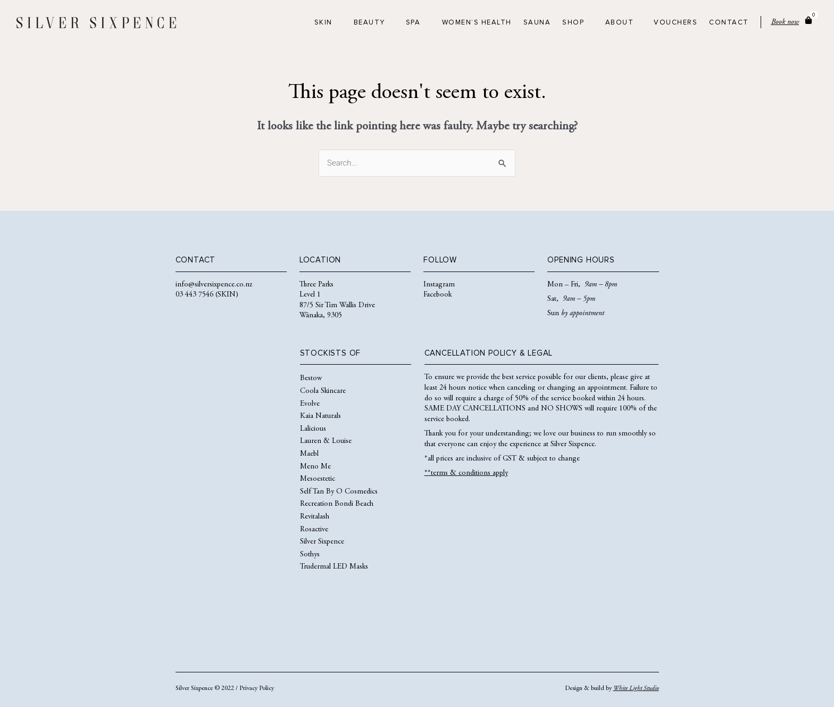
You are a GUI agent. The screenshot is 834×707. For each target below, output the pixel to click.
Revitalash (314, 517)
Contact (729, 23)
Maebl (309, 454)
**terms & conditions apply (466, 473)
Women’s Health (477, 23)
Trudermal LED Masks (334, 567)
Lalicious (313, 429)
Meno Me (315, 467)
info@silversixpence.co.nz (214, 285)
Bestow (311, 378)
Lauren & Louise (326, 441)
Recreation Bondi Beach (336, 504)
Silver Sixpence (322, 542)
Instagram (439, 285)
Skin (323, 23)
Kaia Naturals (320, 416)
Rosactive (314, 529)
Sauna (537, 23)
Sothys (310, 554)
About (619, 23)
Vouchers (675, 23)
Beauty (369, 23)
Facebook (437, 295)
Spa (413, 23)
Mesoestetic (317, 479)
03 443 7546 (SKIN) (207, 295)
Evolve (310, 404)
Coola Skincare (323, 391)
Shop (573, 23)
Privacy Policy (256, 688)
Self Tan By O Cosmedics (339, 492)
